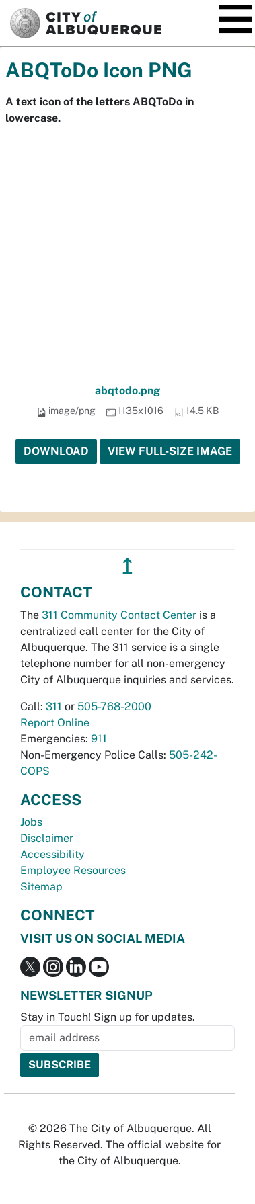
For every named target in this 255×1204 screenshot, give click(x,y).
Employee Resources (73, 870)
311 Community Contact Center (119, 615)
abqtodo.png (127, 390)
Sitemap (41, 886)
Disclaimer (46, 838)
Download (56, 451)
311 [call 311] (54, 706)
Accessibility (52, 854)
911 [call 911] (99, 738)
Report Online (54, 722)
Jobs (31, 822)
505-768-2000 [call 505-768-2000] (114, 706)
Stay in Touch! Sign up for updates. (107, 1016)
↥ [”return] (127, 566)
